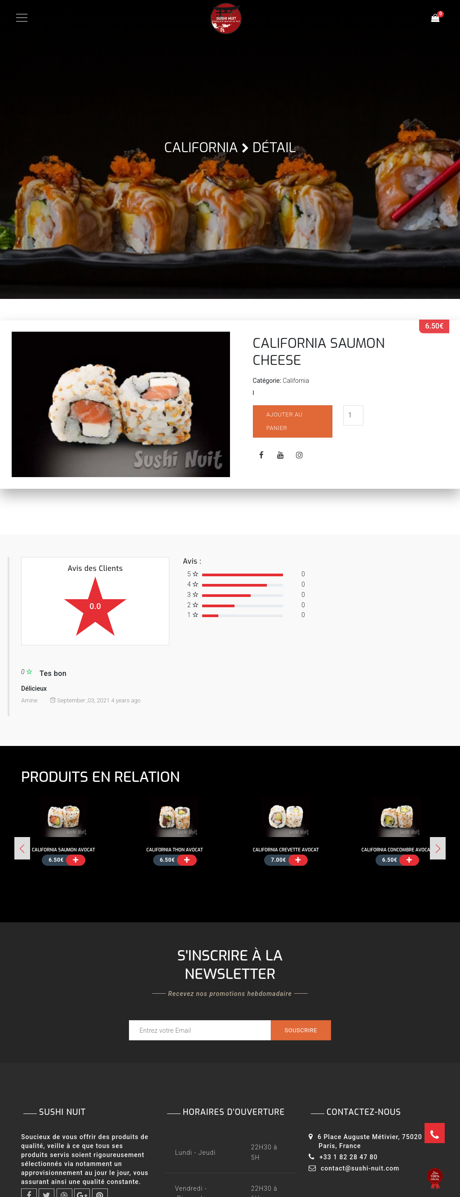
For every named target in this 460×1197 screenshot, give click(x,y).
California (201, 148)
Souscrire (300, 1030)
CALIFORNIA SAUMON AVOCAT (63, 850)
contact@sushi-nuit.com (360, 1168)
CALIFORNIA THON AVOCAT (174, 850)
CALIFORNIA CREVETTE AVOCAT (286, 850)
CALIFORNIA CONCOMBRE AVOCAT (397, 850)
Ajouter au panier (285, 421)
